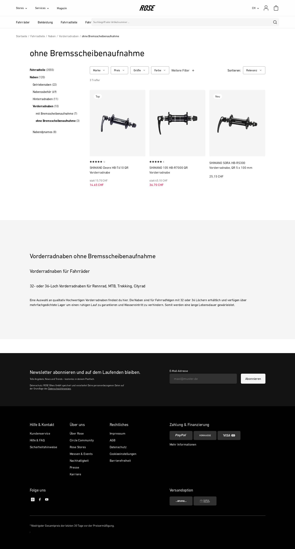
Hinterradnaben (45, 99)
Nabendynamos (44, 132)
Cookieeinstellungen (123, 454)
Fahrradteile (42, 70)
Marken (134, 22)
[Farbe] (160, 70)
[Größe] (139, 70)
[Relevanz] (254, 70)
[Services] (46, 8)
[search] (275, 22)
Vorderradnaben (46, 106)
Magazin (62, 8)
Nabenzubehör (45, 91)
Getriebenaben (45, 84)
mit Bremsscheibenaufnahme (56, 113)
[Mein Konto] (266, 8)
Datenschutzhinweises (59, 388)
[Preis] (119, 70)
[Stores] (25, 8)
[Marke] (99, 70)
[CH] (255, 8)
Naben (37, 77)
